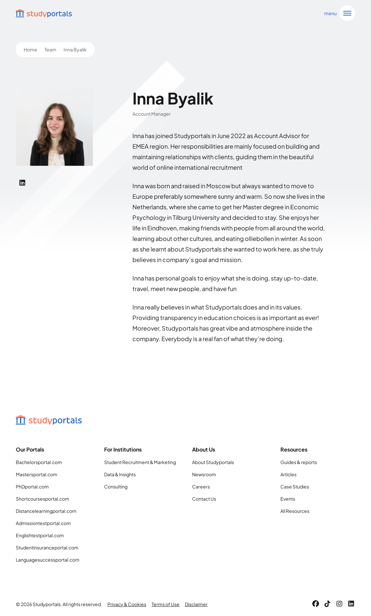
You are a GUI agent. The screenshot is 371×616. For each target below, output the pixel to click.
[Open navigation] (338, 13)
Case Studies (294, 486)
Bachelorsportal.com (39, 462)
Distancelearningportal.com (46, 511)
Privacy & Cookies (126, 604)
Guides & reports (298, 462)
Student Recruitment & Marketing (140, 462)
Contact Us (204, 499)
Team (50, 49)
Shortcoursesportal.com (42, 499)
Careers (201, 486)
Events (287, 499)
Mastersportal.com (36, 474)
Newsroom (204, 474)
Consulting (116, 486)
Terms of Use (166, 604)
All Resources (294, 511)
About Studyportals (213, 462)
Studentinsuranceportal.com (47, 547)
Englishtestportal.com (40, 535)
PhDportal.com (32, 486)
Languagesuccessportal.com (47, 560)
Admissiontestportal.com (43, 523)
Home (30, 49)
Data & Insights (120, 474)
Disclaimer (196, 604)
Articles (288, 474)
